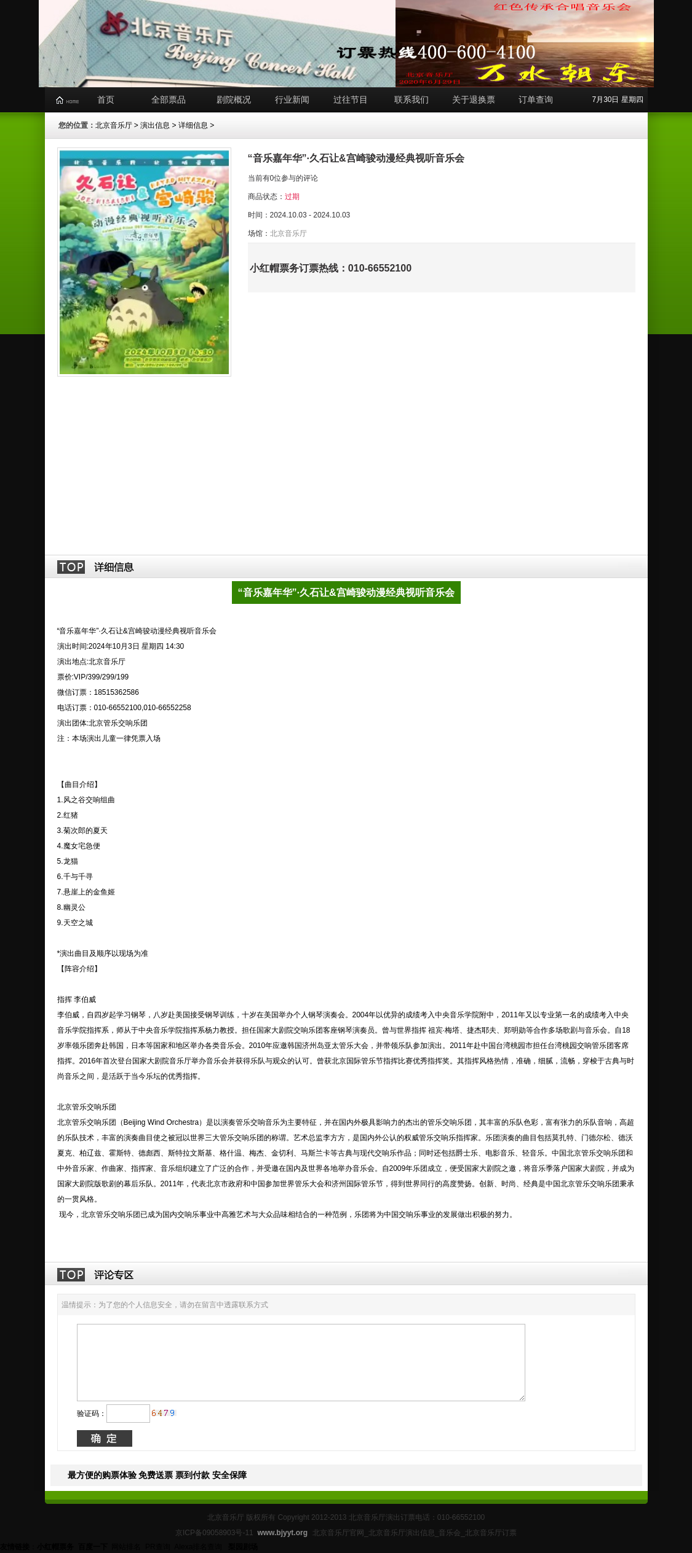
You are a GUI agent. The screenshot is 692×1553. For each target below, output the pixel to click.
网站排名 (126, 1547)
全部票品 (168, 99)
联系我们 (411, 99)
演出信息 (155, 125)
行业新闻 (292, 99)
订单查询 (536, 99)
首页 (105, 99)
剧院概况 (234, 99)
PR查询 (157, 1547)
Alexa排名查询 (199, 1547)
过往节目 (350, 99)
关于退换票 (473, 99)
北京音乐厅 (113, 125)
